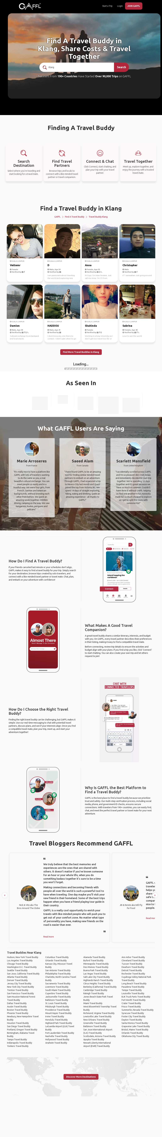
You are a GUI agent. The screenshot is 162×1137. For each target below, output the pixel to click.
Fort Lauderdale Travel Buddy (59, 1033)
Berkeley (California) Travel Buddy (100, 987)
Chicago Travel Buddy (17, 964)
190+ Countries (67, 76)
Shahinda (91, 325)
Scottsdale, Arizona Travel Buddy (99, 1036)
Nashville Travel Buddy (56, 1036)
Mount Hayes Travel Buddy (58, 1013)
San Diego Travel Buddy (18, 1026)
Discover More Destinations (81, 1077)
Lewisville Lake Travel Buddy (97, 1016)
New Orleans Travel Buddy (96, 1020)
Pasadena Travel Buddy (133, 987)
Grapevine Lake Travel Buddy (136, 1026)
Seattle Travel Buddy (17, 970)
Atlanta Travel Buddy (17, 977)
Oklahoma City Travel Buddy (135, 1036)
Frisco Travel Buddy (131, 1006)
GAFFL (57, 217)
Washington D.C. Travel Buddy (22, 967)
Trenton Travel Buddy (17, 990)
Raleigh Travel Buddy (93, 993)
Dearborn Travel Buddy (133, 967)
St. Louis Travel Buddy (56, 1003)
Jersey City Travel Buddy (19, 983)
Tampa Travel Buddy (17, 1039)
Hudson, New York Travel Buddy (22, 957)
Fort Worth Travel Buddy (133, 1000)
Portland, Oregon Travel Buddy (22, 1029)
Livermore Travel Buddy (56, 987)
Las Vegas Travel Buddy (94, 973)
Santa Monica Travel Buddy (135, 1023)
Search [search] (121, 67)
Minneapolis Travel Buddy (96, 964)
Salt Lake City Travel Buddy (96, 977)
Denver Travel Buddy (17, 980)
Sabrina (127, 325)
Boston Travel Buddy (17, 1010)
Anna (88, 265)
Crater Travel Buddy (131, 1003)
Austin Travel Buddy (17, 1006)
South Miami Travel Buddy (58, 990)
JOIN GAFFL (133, 6)
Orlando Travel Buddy (56, 960)
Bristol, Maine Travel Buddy (135, 1029)
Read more (48, 936)
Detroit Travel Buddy (132, 970)
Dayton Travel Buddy (132, 1020)
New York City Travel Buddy (20, 987)
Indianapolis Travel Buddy (19, 1043)
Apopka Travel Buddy (93, 1039)
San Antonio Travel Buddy (57, 970)
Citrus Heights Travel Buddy (97, 983)
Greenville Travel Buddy (95, 1023)
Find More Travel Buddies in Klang (81, 352)
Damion (15, 325)
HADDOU (53, 325)
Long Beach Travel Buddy (134, 983)
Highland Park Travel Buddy (58, 1023)
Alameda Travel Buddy (94, 957)
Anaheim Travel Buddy (56, 1043)
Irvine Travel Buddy (54, 1016)
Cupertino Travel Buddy (56, 993)
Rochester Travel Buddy (133, 973)
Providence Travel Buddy (57, 1010)
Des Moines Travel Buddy (95, 967)
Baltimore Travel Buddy (56, 1000)
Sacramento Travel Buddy (57, 983)
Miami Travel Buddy (92, 1003)
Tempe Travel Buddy (132, 990)
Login (120, 6)
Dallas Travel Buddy (17, 1003)
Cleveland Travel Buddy (133, 960)
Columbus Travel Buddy (57, 957)
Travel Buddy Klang (98, 217)
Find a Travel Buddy (74, 217)
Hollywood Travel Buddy (57, 1039)
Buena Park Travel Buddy (95, 970)
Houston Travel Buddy (18, 1023)
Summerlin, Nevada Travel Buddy (138, 1010)
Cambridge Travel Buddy (95, 990)
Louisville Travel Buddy (133, 993)
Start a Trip (107, 6)
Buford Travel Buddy (93, 960)
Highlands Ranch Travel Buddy (98, 980)
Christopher (130, 265)
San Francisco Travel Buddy (20, 993)
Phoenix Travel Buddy (17, 1013)
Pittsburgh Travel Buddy (57, 1006)
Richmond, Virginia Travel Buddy (99, 1013)
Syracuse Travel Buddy (133, 1013)
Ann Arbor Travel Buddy (133, 957)
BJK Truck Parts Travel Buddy (136, 996)
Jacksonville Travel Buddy (58, 996)
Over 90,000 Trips (106, 76)
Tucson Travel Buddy (132, 964)
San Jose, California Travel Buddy (23, 973)
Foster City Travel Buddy (133, 1016)
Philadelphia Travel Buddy (58, 973)
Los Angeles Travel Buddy (20, 960)
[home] (30, 6)
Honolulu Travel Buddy (56, 1020)
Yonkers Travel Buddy (17, 1046)
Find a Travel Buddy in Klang (81, 208)
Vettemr (15, 265)
